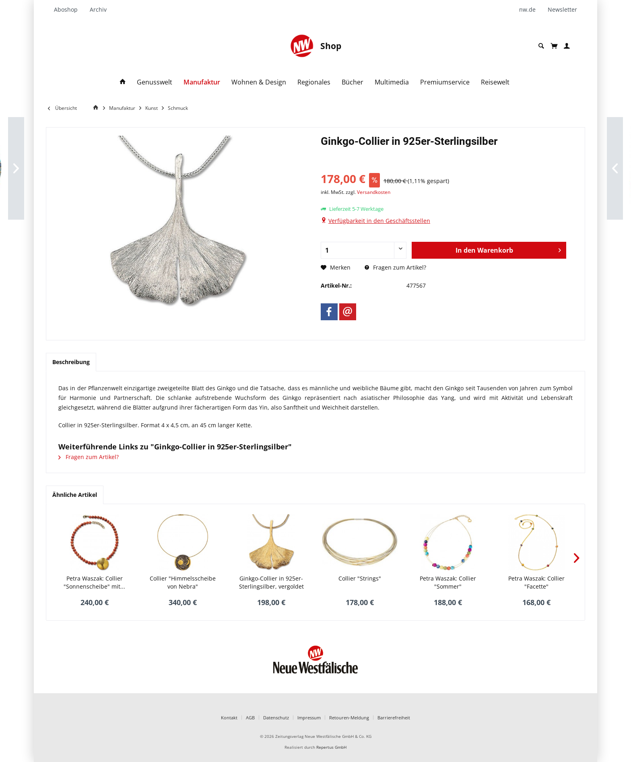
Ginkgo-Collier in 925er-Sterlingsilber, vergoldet (271, 582)
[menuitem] (69, 9)
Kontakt (229, 717)
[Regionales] (314, 82)
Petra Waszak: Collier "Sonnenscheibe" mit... (94, 582)
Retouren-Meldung (349, 717)
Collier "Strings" (359, 578)
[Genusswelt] (154, 82)
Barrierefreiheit (393, 717)
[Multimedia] (391, 82)
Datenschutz (276, 717)
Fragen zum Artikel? (395, 267)
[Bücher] (352, 82)
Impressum (309, 717)
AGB (250, 717)
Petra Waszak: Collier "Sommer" (448, 582)
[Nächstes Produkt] (577, 558)
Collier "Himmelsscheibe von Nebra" (183, 582)
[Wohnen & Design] (259, 82)
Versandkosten (373, 192)
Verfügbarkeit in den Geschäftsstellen (379, 220)
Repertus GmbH (331, 747)
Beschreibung (71, 362)
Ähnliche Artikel (74, 494)
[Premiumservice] (444, 82)
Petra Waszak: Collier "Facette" (536, 582)
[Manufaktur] (202, 82)
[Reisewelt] (495, 82)
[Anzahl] (364, 250)
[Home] (97, 107)
